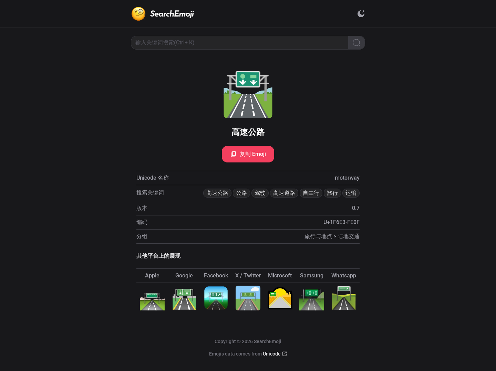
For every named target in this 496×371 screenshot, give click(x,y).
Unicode (272, 354)
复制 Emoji (248, 154)
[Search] (356, 42)
